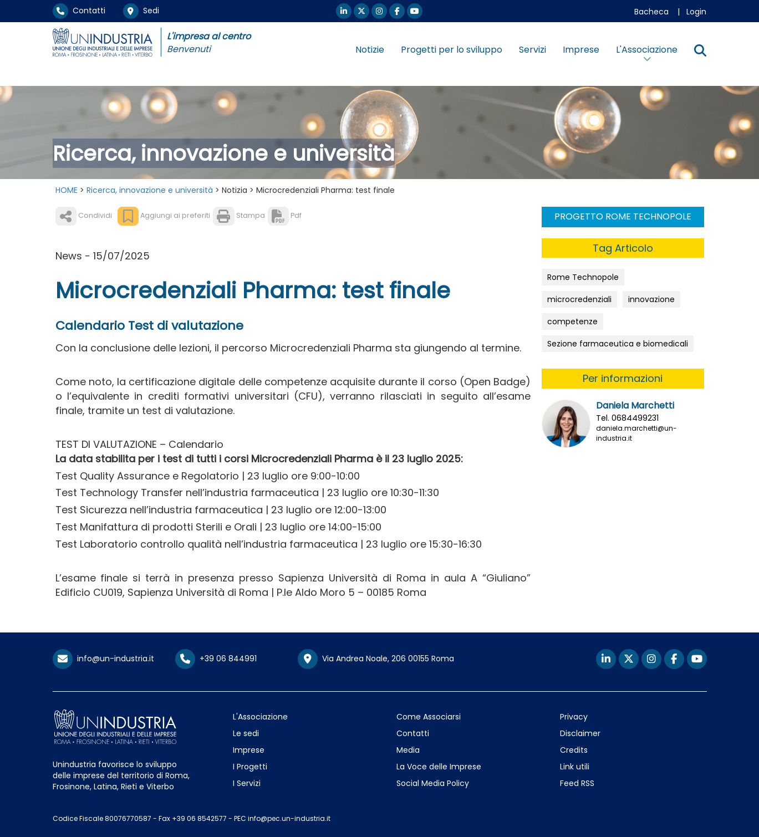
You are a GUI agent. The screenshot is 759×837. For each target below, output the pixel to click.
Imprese (581, 49)
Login (696, 11)
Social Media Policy (432, 783)
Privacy (574, 716)
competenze (572, 321)
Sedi (141, 10)
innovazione (651, 299)
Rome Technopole (583, 277)
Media (408, 750)
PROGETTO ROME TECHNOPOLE (622, 216)
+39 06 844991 (216, 658)
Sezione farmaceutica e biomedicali (617, 343)
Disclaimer (580, 733)
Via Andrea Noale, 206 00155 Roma (376, 659)
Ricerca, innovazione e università (149, 190)
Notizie (369, 49)
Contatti (79, 10)
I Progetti (250, 766)
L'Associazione (260, 716)
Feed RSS (577, 783)
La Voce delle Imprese (438, 766)
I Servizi (247, 783)
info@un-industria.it (103, 658)
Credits (574, 750)
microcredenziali (579, 299)
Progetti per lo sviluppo (451, 49)
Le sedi (246, 733)
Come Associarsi (428, 716)
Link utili (574, 766)
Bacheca (651, 11)
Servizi (532, 49)
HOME (66, 190)
